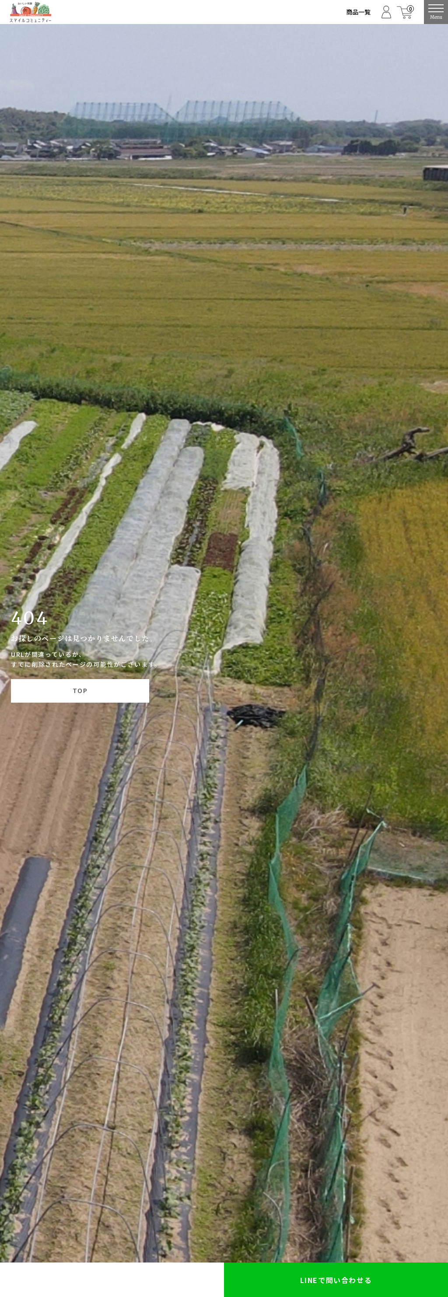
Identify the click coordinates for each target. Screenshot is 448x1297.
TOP (80, 690)
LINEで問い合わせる (336, 1280)
